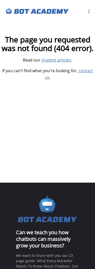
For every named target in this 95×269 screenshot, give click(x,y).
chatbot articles (56, 60)
